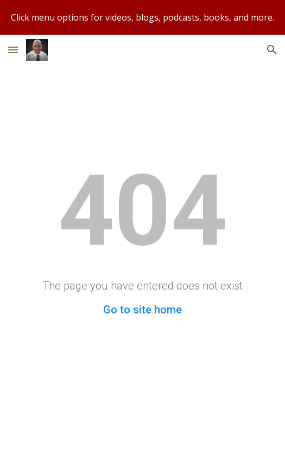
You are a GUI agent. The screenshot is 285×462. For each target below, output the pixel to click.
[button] (13, 50)
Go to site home (142, 309)
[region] (142, 17)
